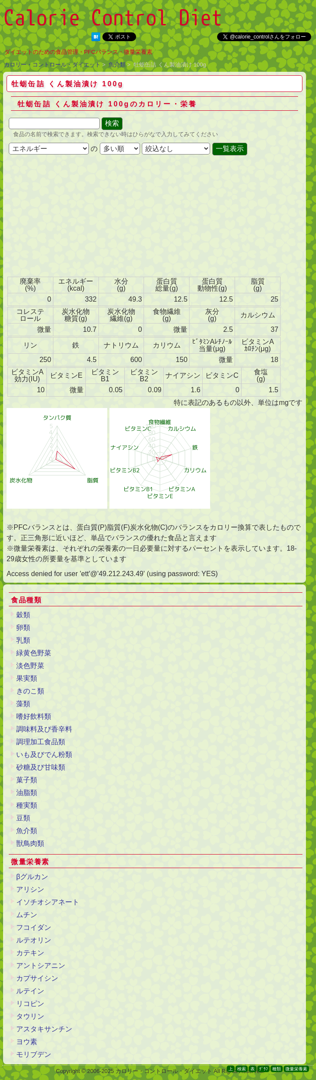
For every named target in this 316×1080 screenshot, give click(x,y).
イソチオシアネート (47, 902)
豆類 (23, 818)
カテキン (30, 953)
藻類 (23, 703)
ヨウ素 (26, 1041)
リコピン (30, 1003)
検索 (241, 1068)
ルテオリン (33, 940)
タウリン (30, 1016)
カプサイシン (37, 978)
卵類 (23, 627)
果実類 (26, 678)
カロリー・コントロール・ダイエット (52, 64)
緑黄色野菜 (33, 653)
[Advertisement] (77, 216)
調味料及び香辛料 (44, 729)
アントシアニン (40, 965)
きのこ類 (30, 691)
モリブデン (33, 1054)
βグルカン (32, 876)
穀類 (23, 615)
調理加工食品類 (40, 742)
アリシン (30, 889)
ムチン (26, 914)
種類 (276, 1068)
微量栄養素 (296, 1068)
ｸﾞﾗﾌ (263, 1068)
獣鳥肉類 (30, 843)
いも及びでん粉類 (44, 754)
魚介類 (117, 64)
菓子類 (26, 780)
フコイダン (33, 927)
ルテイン (30, 991)
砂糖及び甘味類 (40, 767)
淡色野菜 (30, 665)
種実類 (26, 805)
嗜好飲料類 (33, 716)
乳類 (23, 640)
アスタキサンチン (44, 1029)
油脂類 (26, 792)
